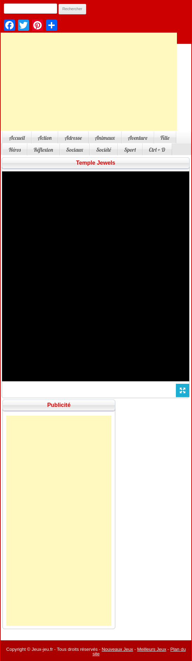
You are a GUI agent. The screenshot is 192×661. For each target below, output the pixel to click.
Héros (15, 149)
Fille (165, 137)
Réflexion (43, 149)
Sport (130, 149)
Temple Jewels (95, 163)
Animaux (105, 137)
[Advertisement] (58, 521)
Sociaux (74, 149)
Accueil (17, 137)
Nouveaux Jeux (117, 649)
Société (103, 149)
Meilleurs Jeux (151, 649)
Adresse (73, 137)
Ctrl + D (157, 149)
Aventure (138, 137)
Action (45, 137)
